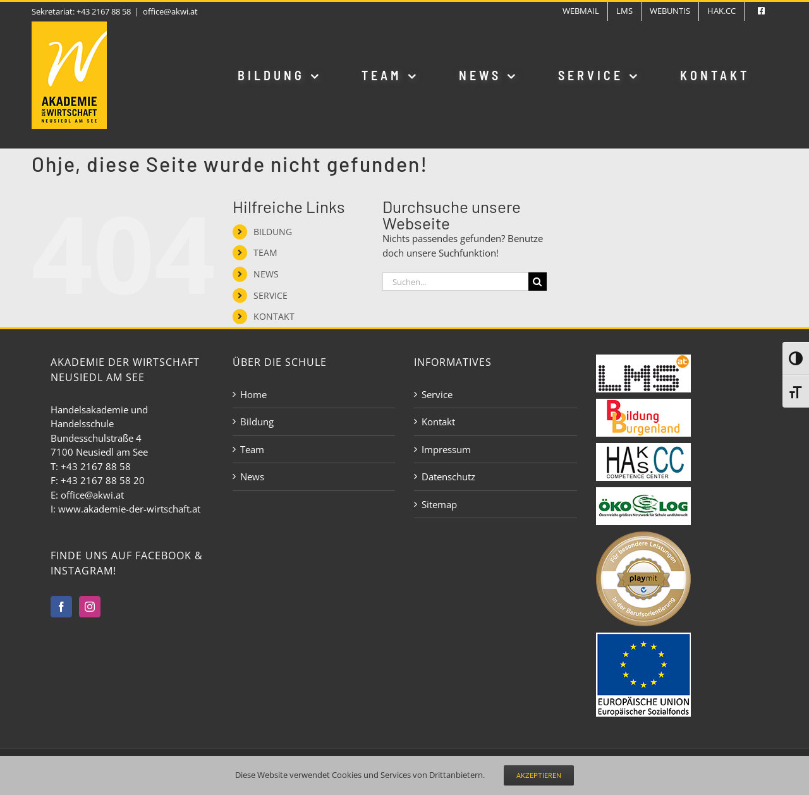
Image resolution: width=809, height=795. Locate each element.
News (252, 476)
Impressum (446, 449)
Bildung (257, 421)
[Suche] (537, 281)
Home (253, 394)
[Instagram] (89, 606)
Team (252, 449)
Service (437, 394)
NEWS (266, 274)
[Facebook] (61, 606)
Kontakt (438, 421)
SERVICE (270, 295)
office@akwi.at (170, 11)
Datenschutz (448, 476)
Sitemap (439, 504)
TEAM (265, 252)
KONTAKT (274, 316)
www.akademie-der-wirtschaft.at (129, 508)
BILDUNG (272, 232)
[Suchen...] (455, 281)
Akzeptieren (538, 775)
